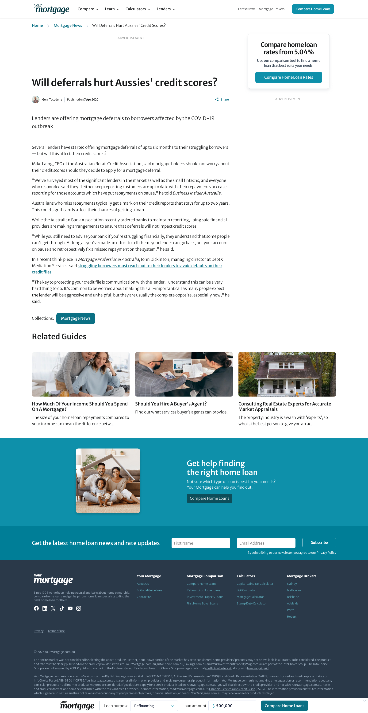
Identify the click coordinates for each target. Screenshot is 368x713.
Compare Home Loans (313, 9)
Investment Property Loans (205, 597)
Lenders (164, 9)
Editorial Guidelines (149, 590)
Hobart (291, 616)
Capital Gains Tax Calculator (255, 583)
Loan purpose (116, 705)
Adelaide (293, 603)
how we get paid (257, 668)
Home (37, 25)
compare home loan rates (288, 77)
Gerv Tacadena (52, 99)
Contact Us (144, 597)
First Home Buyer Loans (202, 603)
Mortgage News (68, 25)
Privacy (38, 631)
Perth (291, 610)
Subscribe (319, 542)
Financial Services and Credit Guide (232, 689)
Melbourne (294, 590)
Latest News (246, 9)
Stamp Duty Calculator (252, 603)
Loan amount (195, 705)
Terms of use (56, 631)
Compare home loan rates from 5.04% (289, 48)
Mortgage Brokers (271, 9)
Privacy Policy (326, 553)
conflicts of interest (218, 668)
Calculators (136, 9)
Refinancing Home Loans (203, 590)
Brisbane (293, 597)
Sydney (292, 583)
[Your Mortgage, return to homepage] (51, 9)
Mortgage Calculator (250, 597)
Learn (110, 9)
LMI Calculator (246, 590)
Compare (86, 9)
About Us (143, 583)
